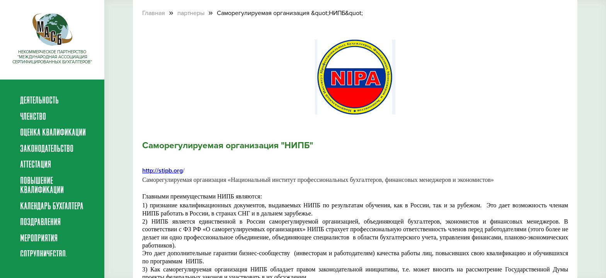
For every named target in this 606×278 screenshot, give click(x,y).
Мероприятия (39, 239)
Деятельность (39, 101)
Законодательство (46, 149)
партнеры (190, 13)
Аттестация (35, 165)
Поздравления (40, 222)
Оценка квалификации (53, 133)
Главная (153, 13)
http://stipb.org (162, 171)
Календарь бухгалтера (51, 207)
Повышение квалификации (42, 186)
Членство (33, 117)
